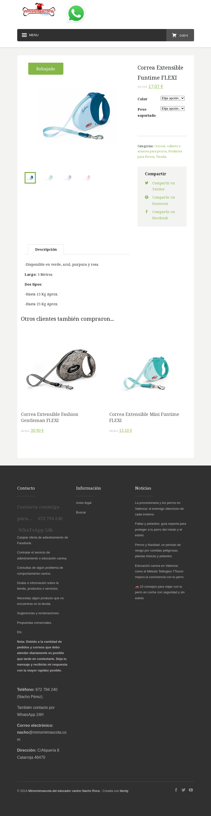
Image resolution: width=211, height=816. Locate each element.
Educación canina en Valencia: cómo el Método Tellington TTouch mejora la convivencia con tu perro (159, 571)
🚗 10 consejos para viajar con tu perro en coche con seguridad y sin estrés (160, 592)
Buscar (81, 512)
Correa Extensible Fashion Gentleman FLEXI (49, 417)
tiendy (124, 790)
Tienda (161, 157)
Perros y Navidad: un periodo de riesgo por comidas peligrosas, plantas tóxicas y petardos (158, 550)
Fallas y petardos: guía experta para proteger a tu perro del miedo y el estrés (160, 529)
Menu (30, 35)
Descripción (46, 249)
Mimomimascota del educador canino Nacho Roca (63, 790)
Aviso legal (84, 503)
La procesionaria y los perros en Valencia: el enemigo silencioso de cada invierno (159, 508)
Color (142, 99)
